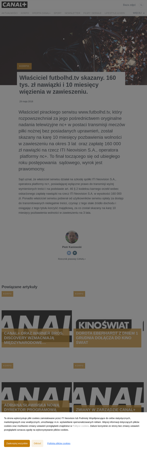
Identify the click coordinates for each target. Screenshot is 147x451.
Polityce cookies (81, 426)
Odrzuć (37, 443)
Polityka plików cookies (58, 443)
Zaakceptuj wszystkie (17, 443)
